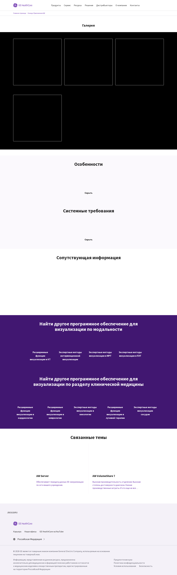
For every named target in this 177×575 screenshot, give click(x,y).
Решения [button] (89, 5)
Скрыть (88, 193)
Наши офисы (30, 531)
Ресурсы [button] (78, 5)
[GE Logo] (22, 5)
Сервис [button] (67, 5)
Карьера (17, 531)
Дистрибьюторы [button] (104, 5)
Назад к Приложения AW (36, 13)
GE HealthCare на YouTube (52, 531)
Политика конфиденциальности (129, 563)
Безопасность (145, 566)
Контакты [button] (135, 5)
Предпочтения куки (123, 559)
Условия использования (125, 566)
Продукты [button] (56, 5)
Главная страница (19, 13)
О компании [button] (121, 5)
